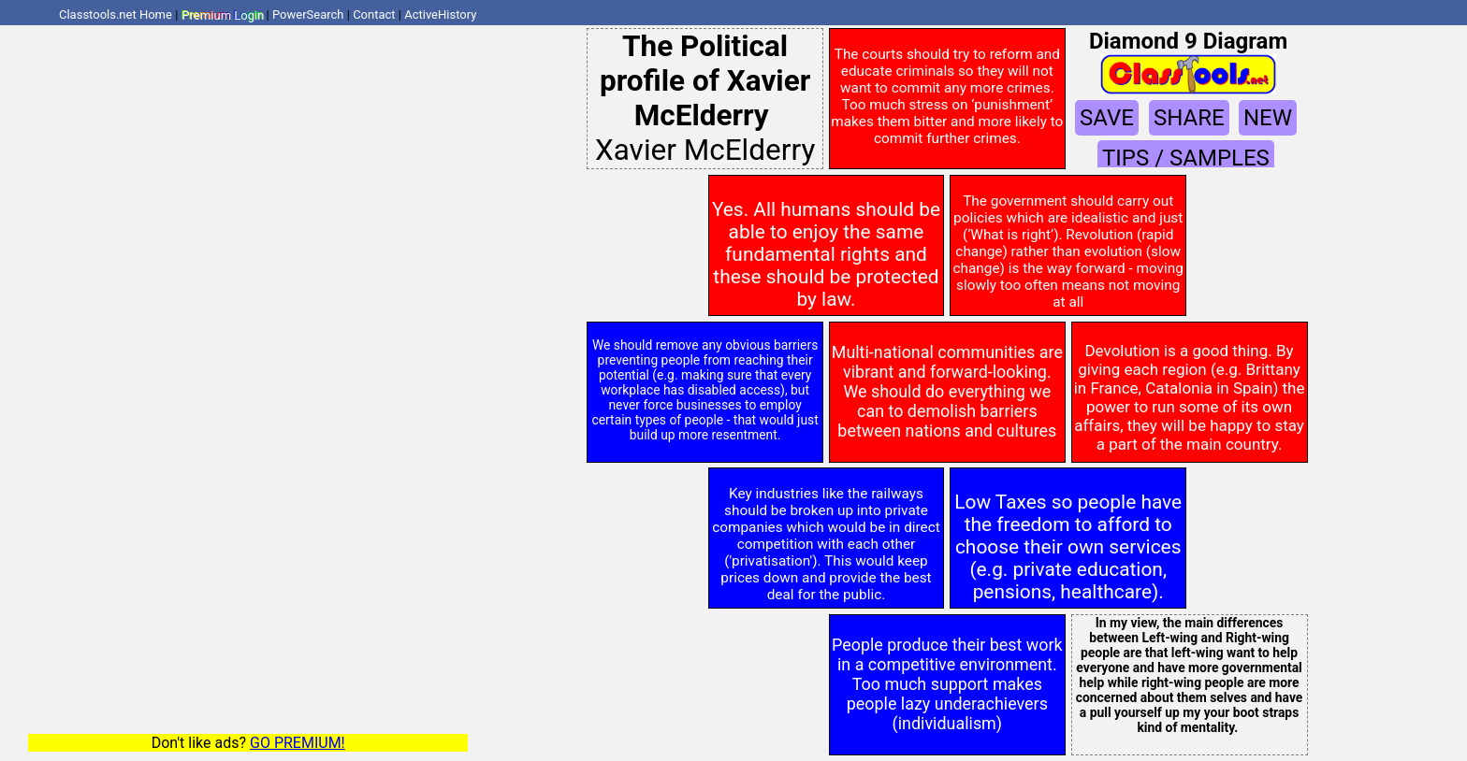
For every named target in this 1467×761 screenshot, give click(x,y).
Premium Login (223, 14)
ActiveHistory (440, 14)
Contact (374, 14)
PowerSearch (308, 14)
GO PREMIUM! (297, 743)
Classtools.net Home (115, 14)
